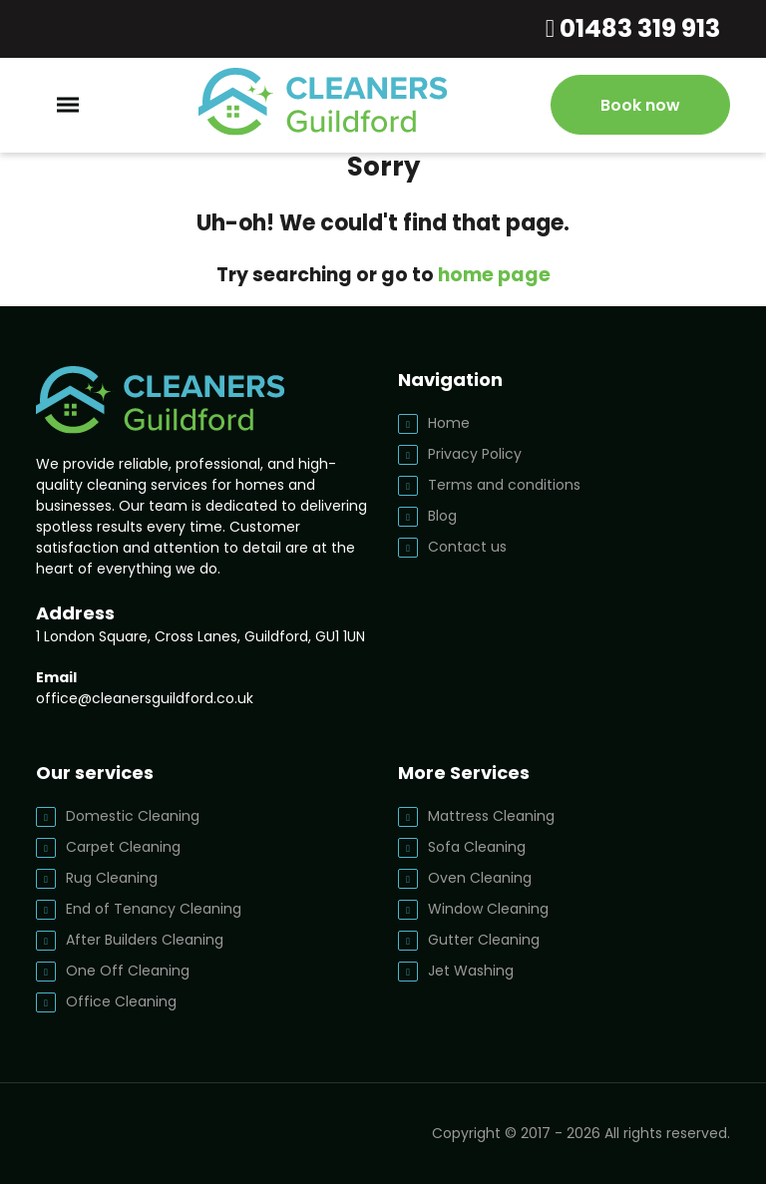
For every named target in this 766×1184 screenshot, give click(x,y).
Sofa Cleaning (477, 847)
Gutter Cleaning (484, 940)
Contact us (467, 547)
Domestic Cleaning (132, 816)
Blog (442, 516)
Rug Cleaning (112, 878)
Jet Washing (471, 971)
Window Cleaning (488, 909)
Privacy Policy (475, 454)
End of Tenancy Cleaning (153, 909)
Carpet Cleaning (123, 847)
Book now (640, 105)
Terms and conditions (504, 485)
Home (449, 423)
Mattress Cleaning (491, 816)
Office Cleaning (121, 1001)
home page (494, 274)
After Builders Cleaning (144, 940)
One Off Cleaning (128, 971)
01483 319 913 (637, 28)
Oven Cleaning (480, 878)
